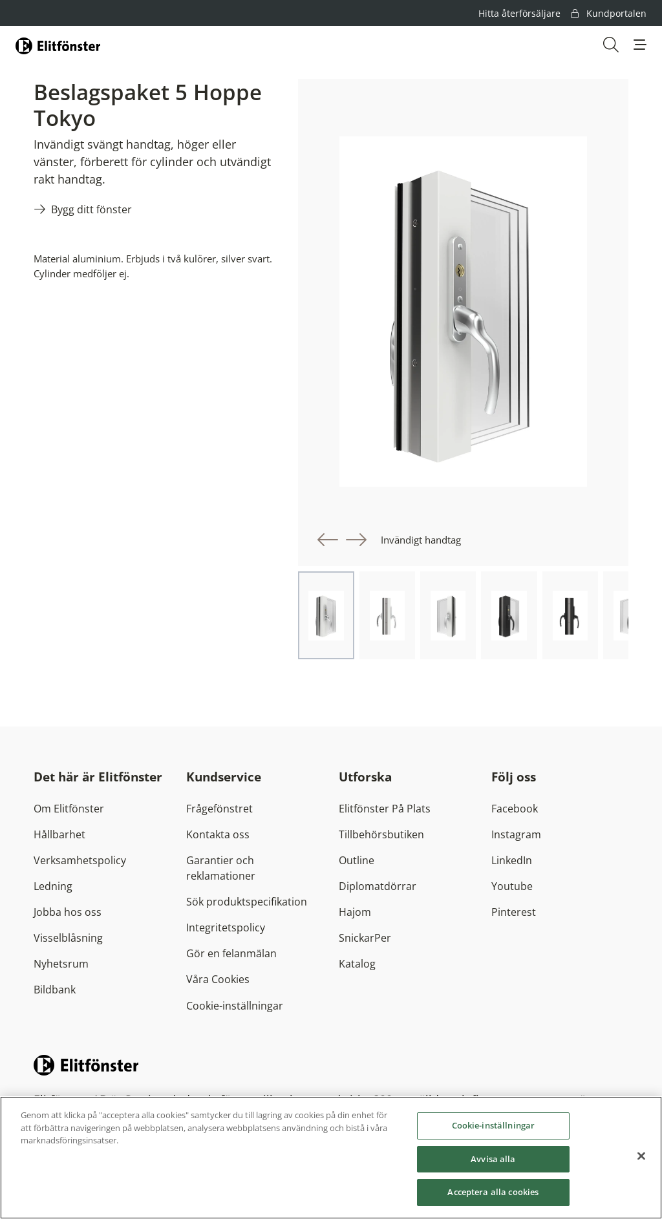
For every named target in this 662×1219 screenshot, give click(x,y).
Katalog (357, 964)
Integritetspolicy (225, 927)
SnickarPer (365, 938)
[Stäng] (641, 1157)
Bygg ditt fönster (91, 209)
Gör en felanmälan (231, 953)
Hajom (355, 912)
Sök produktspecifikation (246, 902)
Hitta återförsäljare (519, 13)
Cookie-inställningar (234, 1006)
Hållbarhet (59, 834)
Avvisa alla (493, 1159)
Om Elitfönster (69, 808)
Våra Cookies (218, 979)
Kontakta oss (218, 834)
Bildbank (55, 989)
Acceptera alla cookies (493, 1193)
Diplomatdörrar (377, 886)
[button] (640, 44)
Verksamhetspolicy (80, 860)
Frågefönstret (219, 808)
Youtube (512, 886)
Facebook (514, 808)
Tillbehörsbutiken (381, 834)
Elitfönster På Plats (385, 808)
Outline (356, 860)
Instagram (516, 834)
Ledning (53, 886)
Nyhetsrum (61, 964)
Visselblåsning (68, 938)
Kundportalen (608, 13)
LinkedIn (511, 860)
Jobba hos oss (67, 912)
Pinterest (513, 912)
